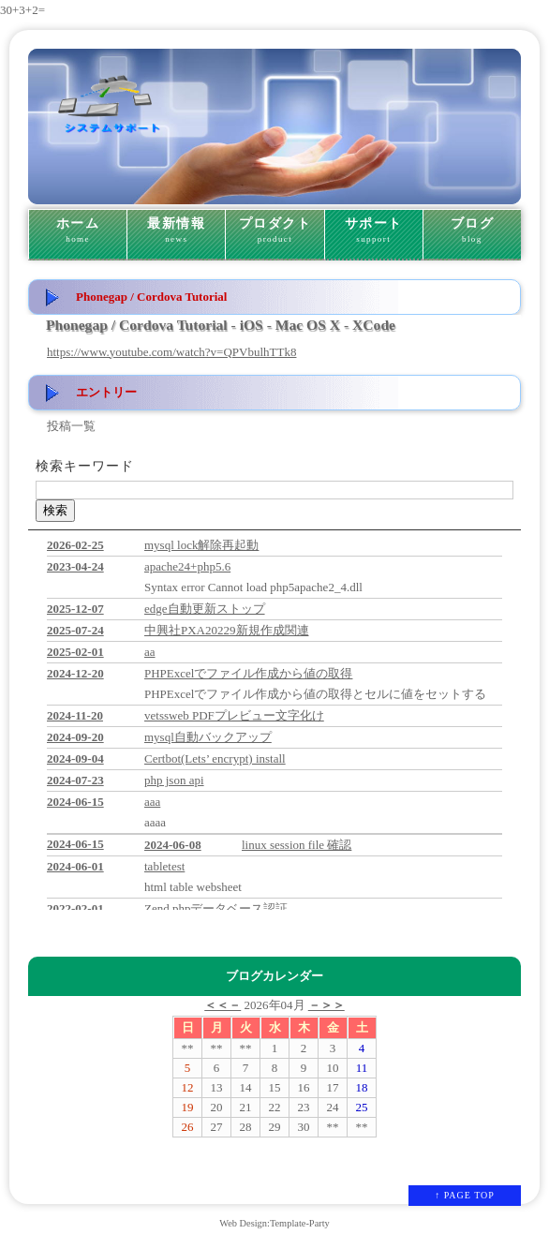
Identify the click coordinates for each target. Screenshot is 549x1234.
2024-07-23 (75, 780)
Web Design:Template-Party (274, 1223)
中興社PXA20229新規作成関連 (226, 630)
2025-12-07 (75, 609)
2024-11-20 (75, 715)
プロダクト (274, 230)
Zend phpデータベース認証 (216, 908)
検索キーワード (85, 466)
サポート (374, 230)
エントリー (106, 392)
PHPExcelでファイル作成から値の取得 (248, 673)
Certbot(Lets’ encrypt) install (215, 758)
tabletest (164, 866)
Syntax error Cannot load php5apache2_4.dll (253, 587)
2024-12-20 (75, 673)
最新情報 (176, 230)
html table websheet (193, 887)
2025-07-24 (75, 630)
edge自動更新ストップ (204, 609)
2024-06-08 (172, 845)
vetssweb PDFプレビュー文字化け (234, 715)
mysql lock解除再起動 (201, 545)
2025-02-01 (75, 652)
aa (150, 652)
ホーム (77, 230)
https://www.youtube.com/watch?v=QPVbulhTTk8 (171, 352)
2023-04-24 (75, 566)
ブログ (472, 230)
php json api (174, 780)
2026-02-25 (75, 545)
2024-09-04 (75, 758)
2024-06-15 (75, 802)
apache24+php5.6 (187, 566)
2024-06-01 (75, 866)
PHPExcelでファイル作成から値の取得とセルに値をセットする (315, 694)
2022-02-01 (75, 908)
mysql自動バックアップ (208, 737)
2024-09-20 (75, 737)
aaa (152, 802)
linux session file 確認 (296, 845)
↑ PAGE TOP (465, 1195)
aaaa (155, 822)
